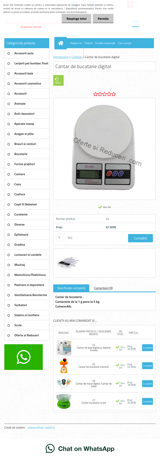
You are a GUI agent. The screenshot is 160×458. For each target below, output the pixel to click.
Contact (88, 43)
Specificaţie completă (71, 288)
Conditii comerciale (105, 43)
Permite (103, 18)
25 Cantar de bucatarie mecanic (94, 365)
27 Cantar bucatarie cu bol (93, 401)
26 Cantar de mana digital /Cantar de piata (94, 383)
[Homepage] (61, 43)
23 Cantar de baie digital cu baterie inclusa (94, 347)
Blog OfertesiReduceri (72, 53)
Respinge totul (76, 18)
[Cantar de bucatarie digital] (67, 252)
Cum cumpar (125, 43)
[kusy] (61, 237)
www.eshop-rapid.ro (41, 427)
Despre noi (76, 43)
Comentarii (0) (103, 288)
